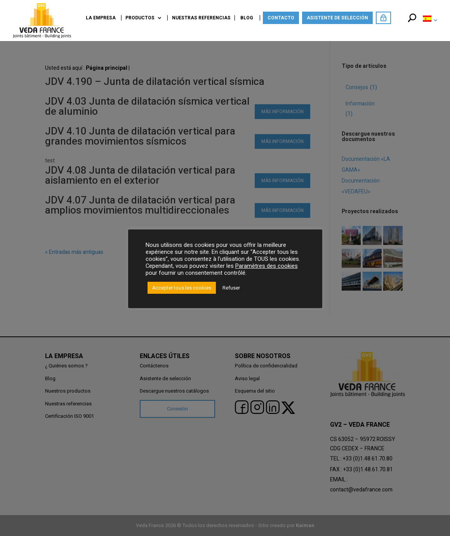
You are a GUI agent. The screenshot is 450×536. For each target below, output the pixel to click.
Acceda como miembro (383, 17)
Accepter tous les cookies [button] (181, 287)
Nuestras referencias (201, 18)
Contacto (281, 17)
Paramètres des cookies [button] (266, 266)
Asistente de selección (337, 17)
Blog (246, 18)
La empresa (101, 18)
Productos (140, 18)
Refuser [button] (231, 287)
